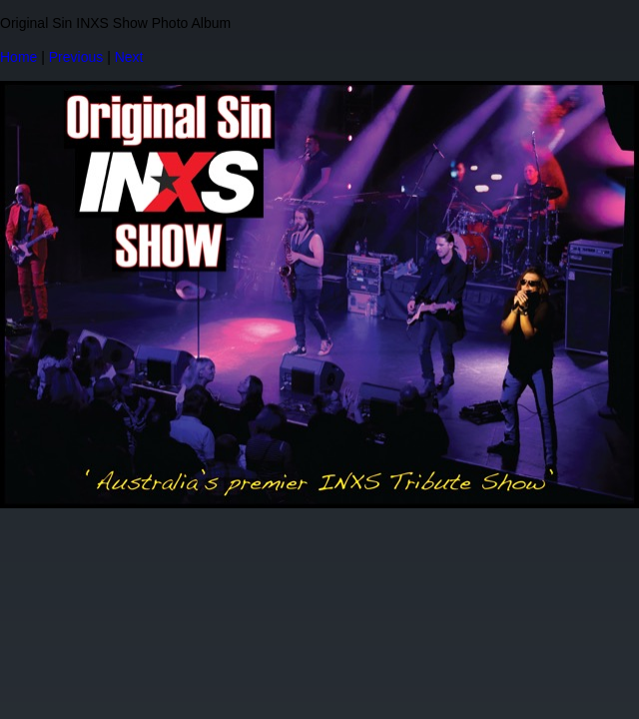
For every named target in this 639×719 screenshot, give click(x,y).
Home (18, 57)
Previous (76, 57)
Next (129, 57)
